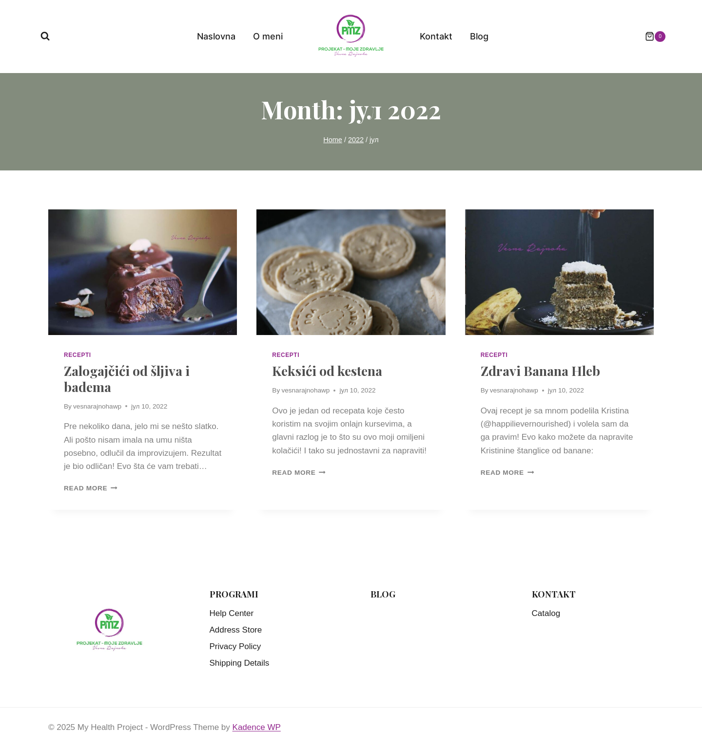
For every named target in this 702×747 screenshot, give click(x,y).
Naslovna (216, 36)
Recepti (77, 355)
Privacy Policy (235, 646)
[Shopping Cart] (650, 36)
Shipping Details (240, 663)
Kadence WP (257, 727)
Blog (479, 36)
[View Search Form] (45, 36)
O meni (268, 36)
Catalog (546, 613)
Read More (90, 488)
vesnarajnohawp (97, 406)
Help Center (232, 613)
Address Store (236, 630)
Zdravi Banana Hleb (540, 370)
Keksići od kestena (327, 370)
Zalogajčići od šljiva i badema (127, 378)
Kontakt (436, 36)
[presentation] (142, 272)
